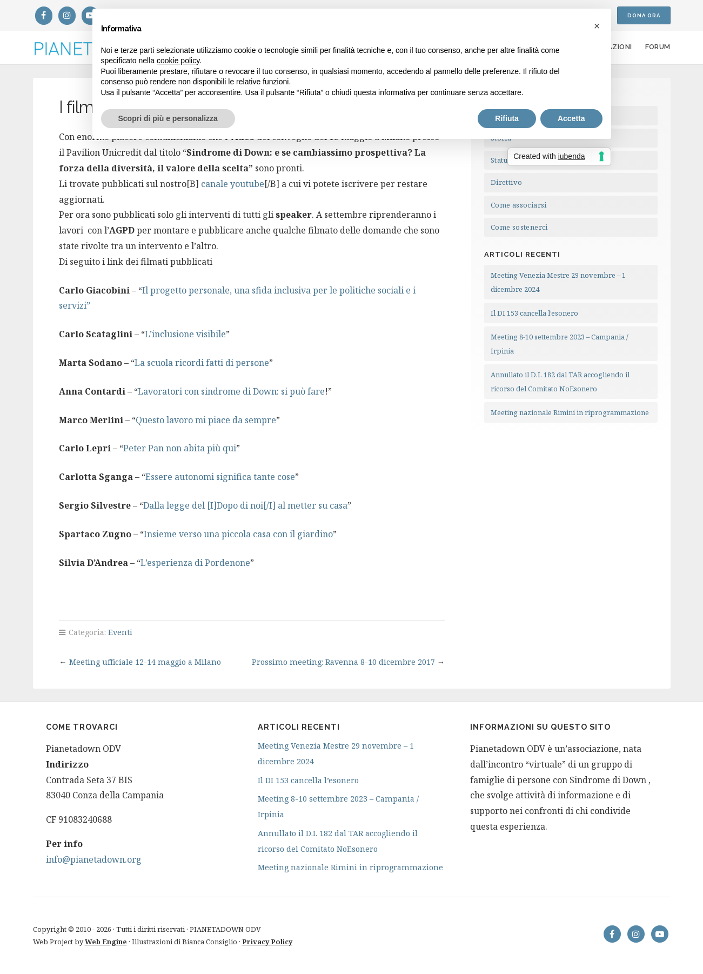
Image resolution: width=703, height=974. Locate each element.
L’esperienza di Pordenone (195, 563)
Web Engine (106, 941)
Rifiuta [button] (507, 118)
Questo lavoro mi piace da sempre (206, 420)
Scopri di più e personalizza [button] (168, 118)
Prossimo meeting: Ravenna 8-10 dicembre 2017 (343, 662)
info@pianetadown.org (94, 859)
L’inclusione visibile (185, 334)
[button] (597, 26)
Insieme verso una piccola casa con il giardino (238, 534)
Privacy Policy (267, 941)
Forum (658, 47)
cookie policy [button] (178, 60)
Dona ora (643, 15)
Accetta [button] (571, 118)
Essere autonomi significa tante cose (220, 477)
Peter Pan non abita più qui (179, 448)
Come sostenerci (519, 227)
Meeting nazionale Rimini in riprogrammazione (570, 412)
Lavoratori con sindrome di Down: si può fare (231, 391)
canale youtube (232, 184)
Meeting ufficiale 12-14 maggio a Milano (145, 662)
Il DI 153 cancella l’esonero (534, 313)
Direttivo (507, 182)
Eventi (120, 632)
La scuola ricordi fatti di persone (202, 363)
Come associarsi (519, 205)
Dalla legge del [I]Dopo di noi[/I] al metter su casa (245, 505)
